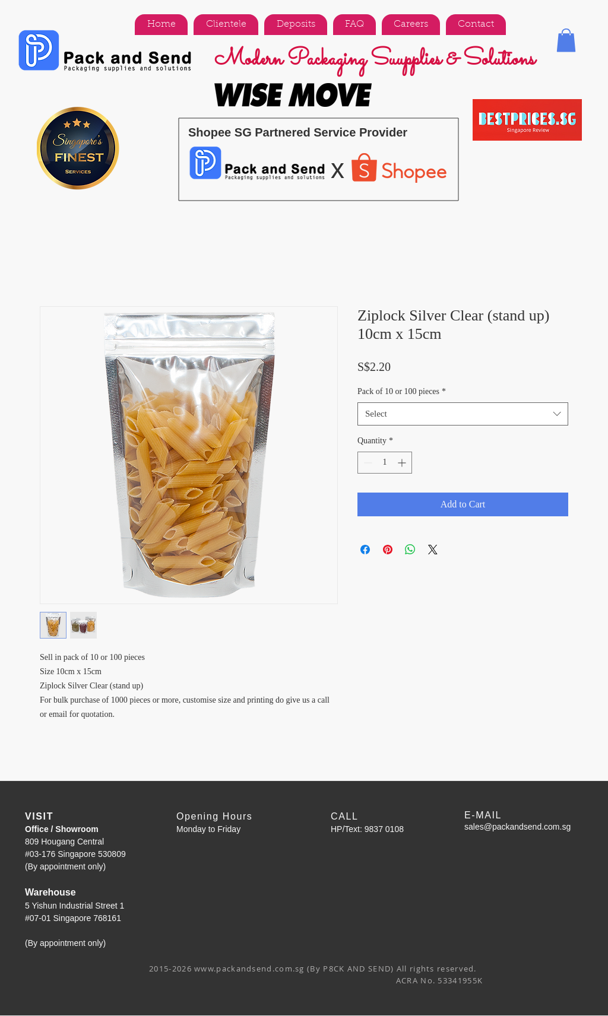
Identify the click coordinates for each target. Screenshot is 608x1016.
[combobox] (462, 414)
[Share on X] (433, 549)
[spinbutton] (384, 462)
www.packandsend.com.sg (249, 968)
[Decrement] (366, 462)
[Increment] (402, 462)
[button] (566, 40)
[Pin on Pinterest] (388, 549)
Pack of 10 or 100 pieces (401, 391)
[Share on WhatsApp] (410, 549)
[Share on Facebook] (365, 549)
